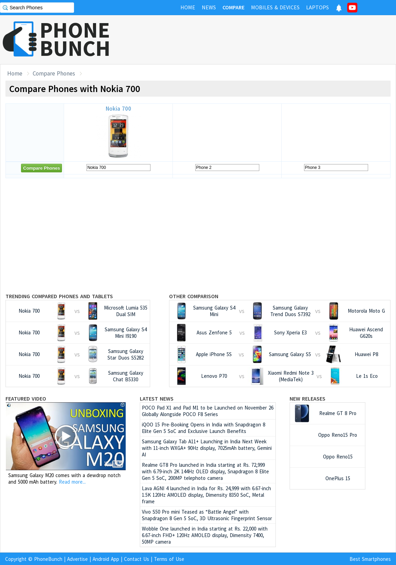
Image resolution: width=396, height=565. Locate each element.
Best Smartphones (370, 559)
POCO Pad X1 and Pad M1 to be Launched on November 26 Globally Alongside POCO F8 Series (207, 410)
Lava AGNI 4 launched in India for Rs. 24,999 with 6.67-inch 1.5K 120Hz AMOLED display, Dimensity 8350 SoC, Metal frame (206, 495)
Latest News (157, 398)
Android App (106, 559)
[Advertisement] (270, 39)
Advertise (77, 559)
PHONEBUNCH (75, 39)
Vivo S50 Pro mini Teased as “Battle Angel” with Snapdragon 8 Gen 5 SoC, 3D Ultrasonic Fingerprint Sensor (207, 515)
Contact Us (136, 559)
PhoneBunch (48, 559)
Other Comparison (193, 296)
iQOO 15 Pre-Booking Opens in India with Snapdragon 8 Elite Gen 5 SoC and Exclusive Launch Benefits (203, 427)
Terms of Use (169, 559)
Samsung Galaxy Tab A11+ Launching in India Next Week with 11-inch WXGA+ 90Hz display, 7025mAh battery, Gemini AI (207, 448)
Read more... (72, 481)
